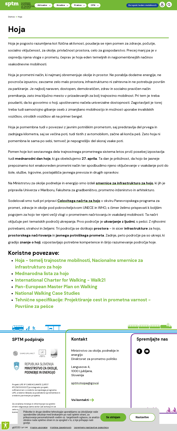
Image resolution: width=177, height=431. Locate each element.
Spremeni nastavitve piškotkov (91, 427)
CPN (93, 5)
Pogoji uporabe (39, 427)
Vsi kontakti (80, 400)
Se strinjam (113, 417)
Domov (11, 16)
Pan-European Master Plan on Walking (56, 287)
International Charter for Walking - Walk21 (60, 280)
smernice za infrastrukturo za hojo (124, 183)
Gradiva (61, 5)
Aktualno (42, 5)
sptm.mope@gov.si (85, 383)
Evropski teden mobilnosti (142, 5)
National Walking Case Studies (47, 293)
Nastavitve (142, 417)
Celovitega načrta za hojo (78, 200)
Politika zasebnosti (60, 427)
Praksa (77, 5)
